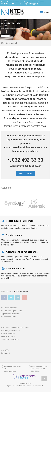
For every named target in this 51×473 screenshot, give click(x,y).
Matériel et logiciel (8, 336)
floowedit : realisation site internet (31, 386)
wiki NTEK (5, 350)
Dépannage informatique (10, 330)
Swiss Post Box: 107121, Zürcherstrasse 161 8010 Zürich (39, 369)
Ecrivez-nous (11, 371)
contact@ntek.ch (34, 4)
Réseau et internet (8, 333)
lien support (5, 353)
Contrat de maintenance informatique (15, 327)
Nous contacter (13, 35)
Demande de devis (8, 317)
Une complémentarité (9, 308)
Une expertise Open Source (11, 311)
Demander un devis (5, 35)
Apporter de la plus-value (10, 314)
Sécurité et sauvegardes (10, 339)
